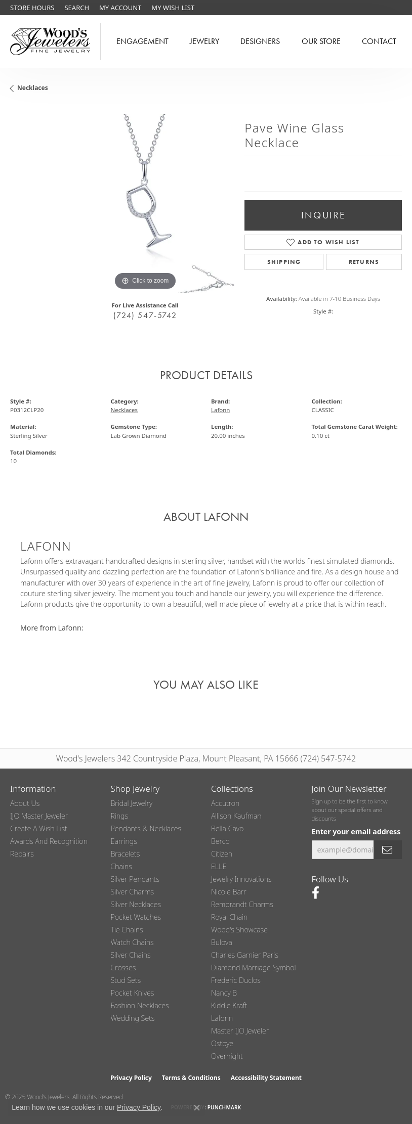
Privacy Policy (131, 1077)
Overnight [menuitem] (227, 1056)
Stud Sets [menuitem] (126, 980)
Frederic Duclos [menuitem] (236, 980)
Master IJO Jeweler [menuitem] (240, 1031)
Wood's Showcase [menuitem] (239, 929)
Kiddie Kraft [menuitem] (229, 1005)
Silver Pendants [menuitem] (135, 879)
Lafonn (220, 410)
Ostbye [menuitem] (222, 1043)
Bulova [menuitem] (221, 942)
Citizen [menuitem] (221, 854)
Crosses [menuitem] (123, 967)
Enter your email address (356, 831)
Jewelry (204, 41)
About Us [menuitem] (24, 803)
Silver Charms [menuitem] (132, 891)
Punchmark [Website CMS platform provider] (224, 1107)
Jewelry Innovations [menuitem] (241, 879)
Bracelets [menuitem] (125, 854)
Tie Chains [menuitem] (127, 929)
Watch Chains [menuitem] (132, 942)
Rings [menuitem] (120, 816)
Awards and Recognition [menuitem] (49, 841)
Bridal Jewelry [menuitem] (132, 803)
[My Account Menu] (120, 7)
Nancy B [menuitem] (224, 993)
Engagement (142, 41)
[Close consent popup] (197, 1108)
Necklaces (32, 87)
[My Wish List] (172, 7)
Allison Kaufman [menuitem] (236, 816)
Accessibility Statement (266, 1077)
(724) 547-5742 (145, 315)
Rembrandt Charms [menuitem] (242, 904)
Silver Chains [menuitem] (131, 955)
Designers (260, 41)
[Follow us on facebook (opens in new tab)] (315, 893)
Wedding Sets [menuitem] (133, 1018)
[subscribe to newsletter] (388, 849)
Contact (379, 41)
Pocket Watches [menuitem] (136, 917)
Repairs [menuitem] (22, 854)
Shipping (284, 262)
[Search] (76, 7)
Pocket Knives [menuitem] (132, 993)
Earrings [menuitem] (124, 841)
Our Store (321, 41)
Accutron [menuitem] (225, 803)
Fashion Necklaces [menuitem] (140, 1005)
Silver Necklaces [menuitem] (136, 904)
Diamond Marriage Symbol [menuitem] (253, 967)
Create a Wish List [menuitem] (38, 828)
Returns (364, 262)
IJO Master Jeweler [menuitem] (39, 816)
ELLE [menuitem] (218, 866)
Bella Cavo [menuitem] (227, 828)
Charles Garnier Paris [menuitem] (244, 955)
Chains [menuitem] (121, 866)
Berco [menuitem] (220, 841)
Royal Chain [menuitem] (229, 917)
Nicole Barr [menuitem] (228, 891)
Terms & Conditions (191, 1077)
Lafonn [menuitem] (222, 1018)
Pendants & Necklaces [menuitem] (146, 828)
